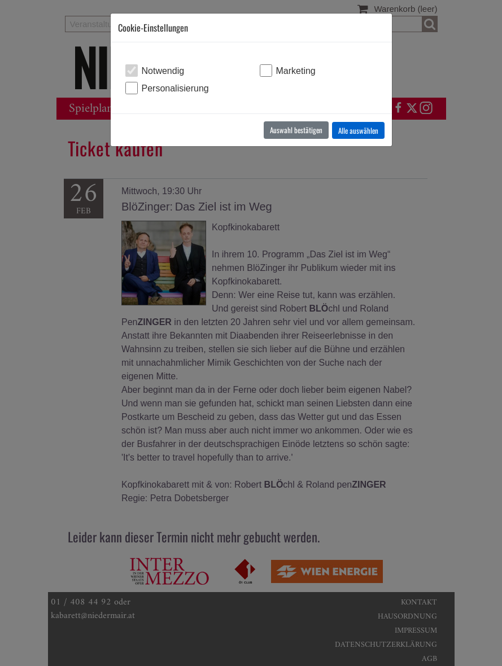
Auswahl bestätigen (296, 129)
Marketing (296, 71)
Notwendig (163, 71)
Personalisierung (175, 88)
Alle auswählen (358, 130)
